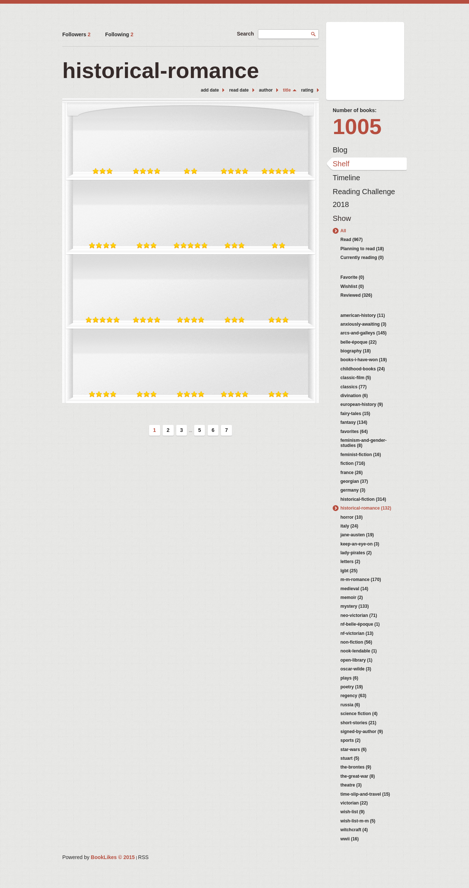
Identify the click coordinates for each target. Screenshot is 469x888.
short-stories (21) (358, 722)
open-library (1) (356, 660)
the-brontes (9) (355, 767)
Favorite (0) (352, 277)
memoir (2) (351, 597)
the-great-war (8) (357, 776)
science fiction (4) (358, 713)
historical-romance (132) (365, 508)
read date (238, 90)
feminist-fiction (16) (360, 454)
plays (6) (349, 678)
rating (307, 90)
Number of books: (355, 110)
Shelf (341, 164)
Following (119, 34)
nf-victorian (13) (356, 633)
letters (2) (350, 561)
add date (210, 90)
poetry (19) (351, 686)
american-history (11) (362, 315)
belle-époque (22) (358, 342)
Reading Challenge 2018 (364, 193)
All (343, 230)
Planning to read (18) (362, 248)
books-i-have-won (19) (363, 359)
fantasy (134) (353, 422)
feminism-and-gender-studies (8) (363, 443)
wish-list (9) (352, 811)
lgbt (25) (349, 570)
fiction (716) (352, 463)
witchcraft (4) (354, 829)
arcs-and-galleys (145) (363, 333)
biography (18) (355, 351)
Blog (340, 150)
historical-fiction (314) (363, 499)
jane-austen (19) (357, 534)
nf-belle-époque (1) (360, 624)
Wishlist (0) (352, 286)
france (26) (351, 472)
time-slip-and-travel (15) (365, 794)
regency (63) (353, 695)
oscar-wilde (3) (355, 668)
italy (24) (349, 526)
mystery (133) (354, 606)
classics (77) (353, 386)
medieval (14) (354, 588)
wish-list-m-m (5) (357, 821)
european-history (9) (361, 404)
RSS (143, 857)
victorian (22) (354, 803)
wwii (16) (349, 838)
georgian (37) (354, 481)
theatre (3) (351, 785)
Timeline (346, 178)
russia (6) (350, 704)
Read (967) (351, 239)
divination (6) (354, 395)
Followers (76, 34)
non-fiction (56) (356, 642)
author (266, 90)
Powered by (98, 857)
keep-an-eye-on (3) (359, 544)
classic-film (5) (355, 377)
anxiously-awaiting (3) (363, 324)
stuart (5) (349, 758)
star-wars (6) (353, 749)
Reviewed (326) (356, 295)
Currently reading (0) (362, 257)
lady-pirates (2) (356, 552)
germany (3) (352, 490)
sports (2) (350, 740)
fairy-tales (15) (355, 413)
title (287, 90)
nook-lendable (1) (358, 651)
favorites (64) (354, 431)
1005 (357, 126)
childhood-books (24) (362, 368)
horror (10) (351, 517)
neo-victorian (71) (358, 615)
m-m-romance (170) (360, 579)
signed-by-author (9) (361, 731)
